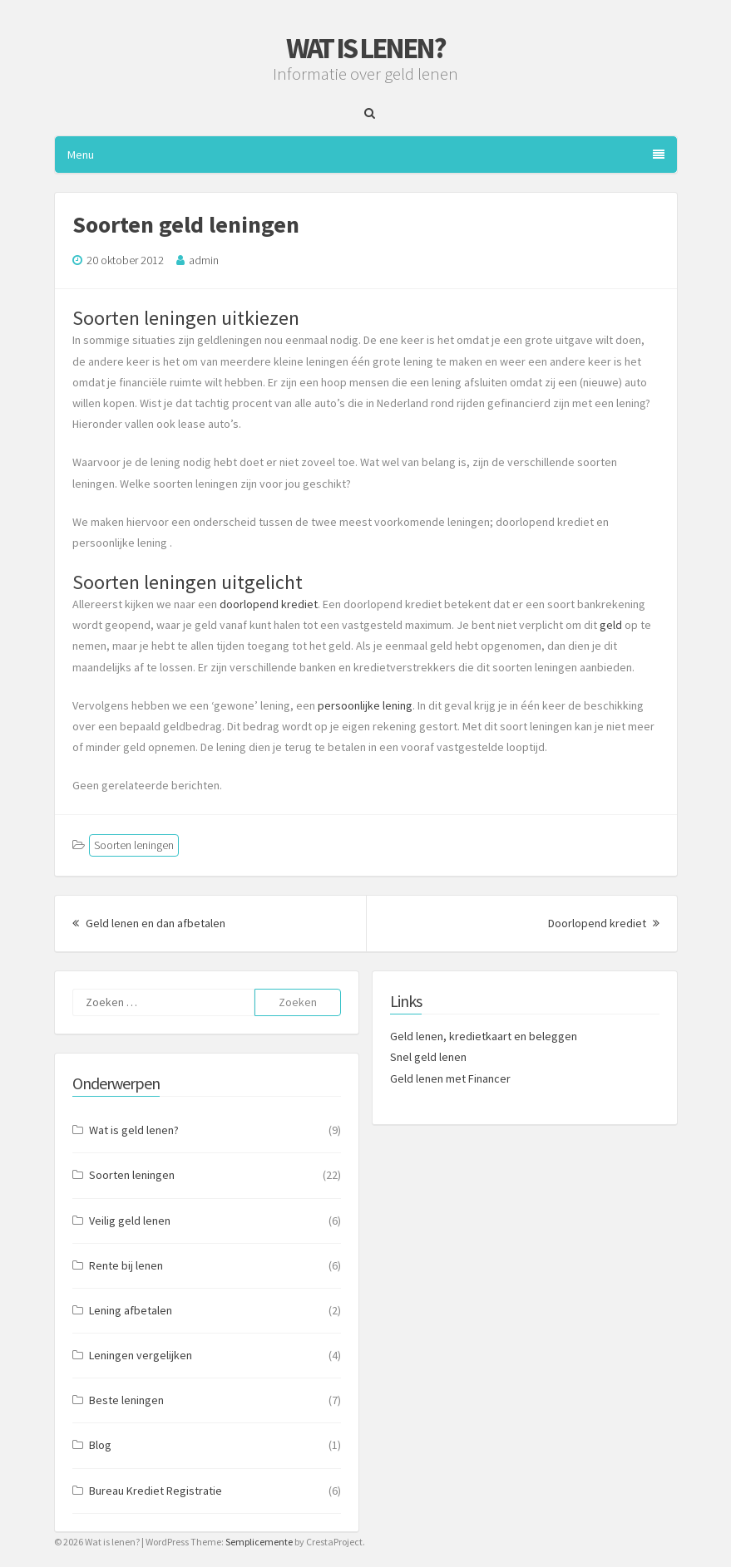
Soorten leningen (134, 845)
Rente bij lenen (126, 1265)
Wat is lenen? (365, 48)
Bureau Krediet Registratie (155, 1490)
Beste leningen (126, 1400)
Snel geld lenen (428, 1056)
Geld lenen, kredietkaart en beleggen (483, 1036)
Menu (365, 154)
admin (204, 260)
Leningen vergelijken (140, 1355)
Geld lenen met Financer (450, 1078)
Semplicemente (259, 1541)
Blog (100, 1444)
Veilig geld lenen (129, 1220)
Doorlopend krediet (603, 923)
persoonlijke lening (365, 705)
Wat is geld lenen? (134, 1129)
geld (611, 624)
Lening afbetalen (130, 1310)
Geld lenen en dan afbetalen (148, 923)
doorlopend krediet (269, 604)
